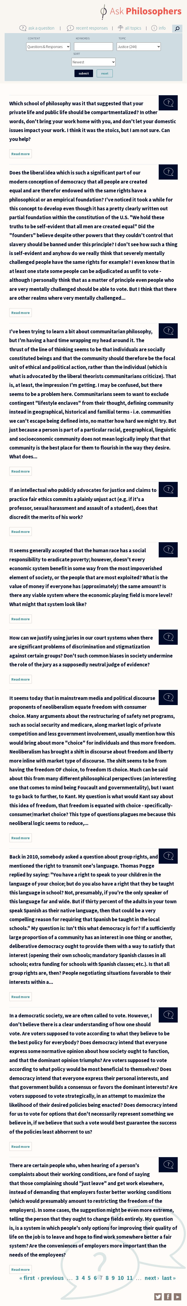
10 (121, 1278)
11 (130, 1278)
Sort (76, 53)
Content (34, 38)
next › (152, 1278)
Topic (122, 38)
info (162, 28)
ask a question (41, 28)
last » (169, 1278)
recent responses (92, 28)
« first (27, 1278)
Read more (21, 154)
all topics (133, 28)
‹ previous (51, 1278)
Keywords (83, 38)
